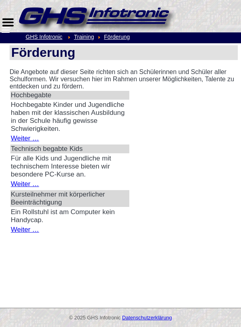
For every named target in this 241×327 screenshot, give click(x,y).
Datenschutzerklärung (147, 318)
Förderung (117, 37)
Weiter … (25, 138)
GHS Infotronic (44, 37)
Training (84, 37)
